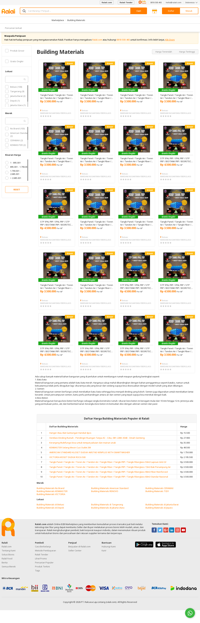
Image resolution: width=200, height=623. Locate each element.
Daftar (171, 10)
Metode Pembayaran (45, 554)
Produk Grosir (14, 54)
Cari (138, 10)
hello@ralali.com (173, 2)
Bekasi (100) (13, 90)
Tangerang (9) (14, 95)
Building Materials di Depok (50, 511)
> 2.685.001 (13, 181)
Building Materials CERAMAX (160, 491)
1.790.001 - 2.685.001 (13, 176)
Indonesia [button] (192, 2)
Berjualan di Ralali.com (79, 550)
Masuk (189, 10)
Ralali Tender (126, 2)
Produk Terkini (42, 570)
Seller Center (75, 554)
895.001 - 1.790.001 (17, 170)
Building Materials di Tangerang (107, 508)
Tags (37, 574)
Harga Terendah (164, 55)
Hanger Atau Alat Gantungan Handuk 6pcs (70, 436)
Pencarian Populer (44, 566)
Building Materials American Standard (109, 491)
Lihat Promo (41, 562)
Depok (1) (12, 104)
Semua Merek (9, 570)
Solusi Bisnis (8, 558)
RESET (17, 193)
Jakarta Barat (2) (15, 99)
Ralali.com (107, 2)
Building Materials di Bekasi (50, 508)
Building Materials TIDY (157, 494)
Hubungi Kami (109, 550)
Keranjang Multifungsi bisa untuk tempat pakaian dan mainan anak (82, 446)
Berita (5, 566)
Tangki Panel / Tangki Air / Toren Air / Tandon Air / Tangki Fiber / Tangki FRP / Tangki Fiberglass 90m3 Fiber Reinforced (108, 475)
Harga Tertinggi (187, 55)
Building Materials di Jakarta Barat (162, 508)
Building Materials (76, 20)
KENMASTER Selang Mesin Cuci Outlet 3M (70, 451)
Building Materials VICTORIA (51, 497)
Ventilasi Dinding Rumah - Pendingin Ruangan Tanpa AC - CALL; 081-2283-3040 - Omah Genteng (97, 441)
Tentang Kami (9, 554)
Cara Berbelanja (43, 550)
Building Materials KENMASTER (52, 494)
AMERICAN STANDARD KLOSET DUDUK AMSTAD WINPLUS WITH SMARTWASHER (89, 456)
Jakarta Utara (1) (15, 109)
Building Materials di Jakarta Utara (107, 511)
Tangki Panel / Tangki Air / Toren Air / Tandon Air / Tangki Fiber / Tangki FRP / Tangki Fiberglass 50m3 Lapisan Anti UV (107, 465)
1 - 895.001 (13, 166)
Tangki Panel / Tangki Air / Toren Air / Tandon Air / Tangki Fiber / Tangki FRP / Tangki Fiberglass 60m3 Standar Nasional (108, 480)
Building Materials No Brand (50, 491)
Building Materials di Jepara (159, 511)
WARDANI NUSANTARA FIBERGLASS (55, 117)
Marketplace (58, 20)
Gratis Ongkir (14, 65)
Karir (104, 554)
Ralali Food (7, 562)
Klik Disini (170, 43)
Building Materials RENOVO (104, 494)
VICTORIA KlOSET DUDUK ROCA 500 (67, 461)
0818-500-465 (156, 2)
